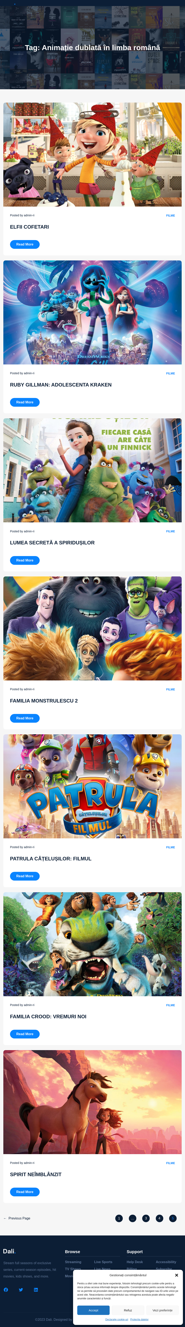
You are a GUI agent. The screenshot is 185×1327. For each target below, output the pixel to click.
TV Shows (73, 1269)
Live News (102, 1269)
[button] (177, 1275)
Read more (28, 243)
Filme (170, 215)
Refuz (128, 1310)
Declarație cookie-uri (116, 1319)
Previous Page (16, 1218)
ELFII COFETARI (29, 227)
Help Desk (135, 1262)
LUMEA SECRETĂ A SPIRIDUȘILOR (52, 542)
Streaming (73, 1262)
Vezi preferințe (162, 1310)
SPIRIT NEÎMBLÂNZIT (36, 1174)
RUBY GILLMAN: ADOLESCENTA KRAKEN (61, 385)
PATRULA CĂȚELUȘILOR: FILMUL (50, 858)
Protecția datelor (139, 1319)
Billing (132, 1269)
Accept (93, 1310)
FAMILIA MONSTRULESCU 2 (44, 701)
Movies (70, 1276)
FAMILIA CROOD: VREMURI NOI (48, 1016)
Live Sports (103, 1262)
